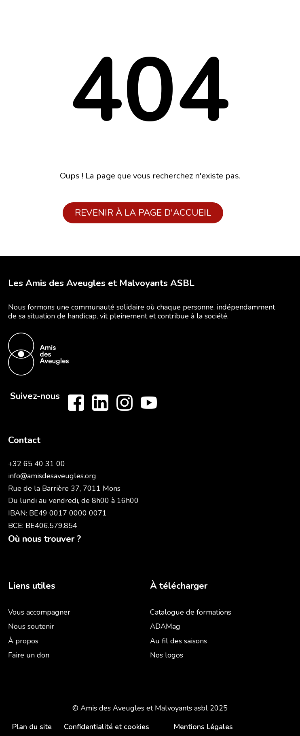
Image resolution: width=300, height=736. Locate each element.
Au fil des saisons (178, 641)
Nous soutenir (31, 626)
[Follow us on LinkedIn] (100, 403)
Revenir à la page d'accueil (143, 212)
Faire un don (28, 655)
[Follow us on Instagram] (124, 403)
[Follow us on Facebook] (76, 403)
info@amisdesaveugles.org (52, 476)
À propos (23, 641)
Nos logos (166, 655)
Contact (24, 440)
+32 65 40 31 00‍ (36, 464)
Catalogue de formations (190, 612)
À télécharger (178, 585)
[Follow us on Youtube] (149, 403)
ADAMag (165, 626)
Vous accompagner (39, 612)
